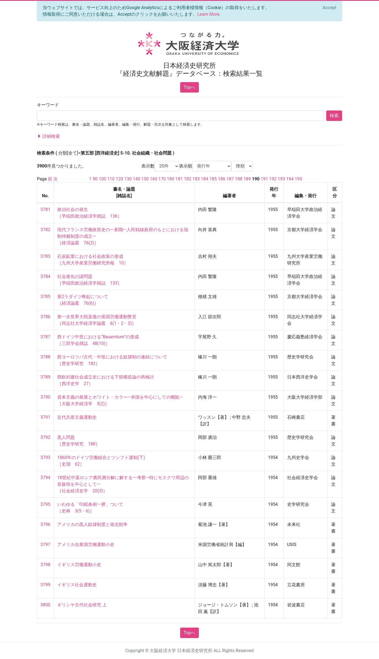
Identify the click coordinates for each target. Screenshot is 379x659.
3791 (45, 417)
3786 (45, 316)
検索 (334, 115)
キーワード (48, 104)
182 (187, 179)
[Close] (329, 7)
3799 (45, 584)
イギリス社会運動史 (77, 584)
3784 (45, 276)
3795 (45, 504)
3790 (45, 397)
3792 (45, 437)
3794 (45, 477)
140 (136, 179)
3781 (45, 209)
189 (247, 179)
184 (204, 179)
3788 (45, 357)
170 (162, 179)
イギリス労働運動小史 (79, 564)
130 (128, 179)
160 (153, 179)
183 (196, 179)
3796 (45, 524)
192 (273, 179)
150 (145, 179)
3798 (45, 564)
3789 (45, 377)
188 (238, 179)
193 (281, 179)
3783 (45, 256)
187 (230, 179)
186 (221, 179)
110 (111, 179)
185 (213, 179)
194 (289, 179)
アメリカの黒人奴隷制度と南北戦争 (92, 524)
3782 (45, 229)
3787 (45, 336)
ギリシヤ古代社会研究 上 (82, 604)
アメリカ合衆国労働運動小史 (85, 544)
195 (298, 179)
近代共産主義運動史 (77, 417)
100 (102, 179)
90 (95, 179)
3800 (45, 604)
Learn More (208, 14)
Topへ (190, 87)
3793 (45, 457)
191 (264, 179)
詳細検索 (48, 136)
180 (170, 179)
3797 (45, 544)
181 (179, 179)
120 (119, 179)
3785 (45, 296)
